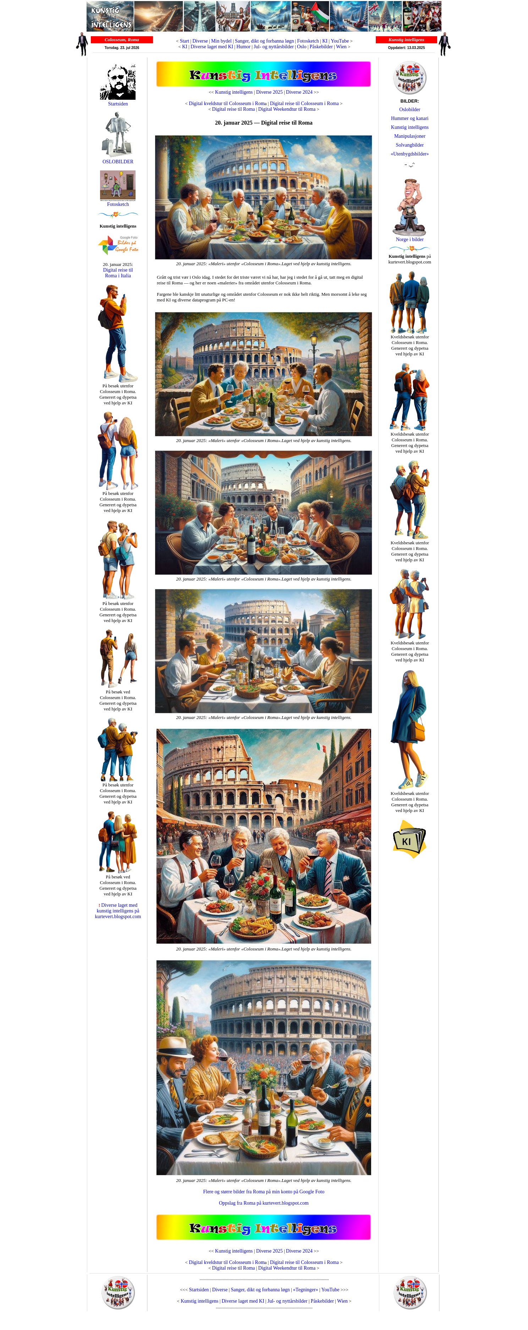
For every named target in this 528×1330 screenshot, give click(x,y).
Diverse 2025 (269, 92)
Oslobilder (409, 109)
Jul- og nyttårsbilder (274, 46)
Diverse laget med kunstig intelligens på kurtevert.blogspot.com (118, 911)
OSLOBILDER (118, 159)
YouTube (340, 41)
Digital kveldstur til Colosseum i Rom (226, 103)
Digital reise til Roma (233, 109)
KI (325, 41)
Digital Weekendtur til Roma (287, 109)
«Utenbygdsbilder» (410, 154)
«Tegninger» (305, 1289)
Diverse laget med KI (212, 46)
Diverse (200, 41)
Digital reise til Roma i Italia (118, 272)
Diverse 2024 (299, 92)
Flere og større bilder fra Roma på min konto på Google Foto (263, 1191)
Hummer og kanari (410, 118)
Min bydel (221, 41)
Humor (243, 46)
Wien (341, 46)
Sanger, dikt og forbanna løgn (264, 41)
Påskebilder (321, 46)
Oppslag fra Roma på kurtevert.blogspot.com (264, 1203)
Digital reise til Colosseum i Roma (304, 103)
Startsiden (118, 104)
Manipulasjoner (409, 136)
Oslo (301, 46)
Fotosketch (308, 41)
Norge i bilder (410, 239)
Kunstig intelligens (234, 92)
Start (184, 41)
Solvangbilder (410, 145)
